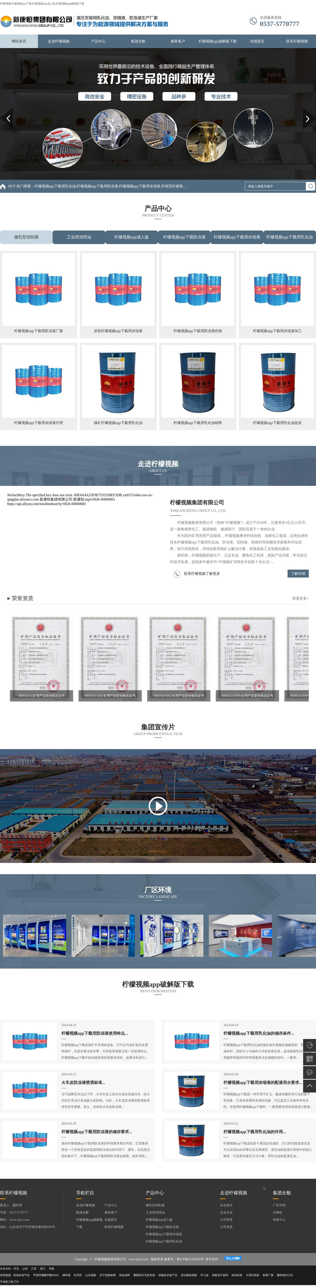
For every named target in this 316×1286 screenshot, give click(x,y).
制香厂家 (268, 1275)
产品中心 (98, 41)
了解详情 (298, 573)
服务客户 (178, 41)
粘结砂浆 (237, 1275)
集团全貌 (138, 41)
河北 (16, 1268)
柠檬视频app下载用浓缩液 (237, 237)
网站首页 (19, 41)
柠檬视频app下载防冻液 (184, 237)
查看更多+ (300, 598)
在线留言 (257, 41)
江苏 (34, 1268)
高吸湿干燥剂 (220, 1275)
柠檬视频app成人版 (131, 237)
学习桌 (204, 1275)
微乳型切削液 (26, 237)
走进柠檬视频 (59, 41)
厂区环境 (279, 1205)
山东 (25, 1268)
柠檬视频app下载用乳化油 (289, 237)
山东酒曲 (90, 1275)
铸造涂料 (124, 1275)
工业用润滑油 (79, 237)
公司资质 (226, 1227)
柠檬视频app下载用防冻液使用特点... (94, 1033)
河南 (51, 1268)
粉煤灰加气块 (22, 1275)
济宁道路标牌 (108, 1275)
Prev (2, 109)
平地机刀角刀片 (9, 1281)
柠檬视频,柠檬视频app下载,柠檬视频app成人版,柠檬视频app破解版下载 (42, 3)
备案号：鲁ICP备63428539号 (184, 1259)
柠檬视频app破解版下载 (217, 41)
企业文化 (226, 1212)
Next (305, 109)
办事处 (277, 1212)
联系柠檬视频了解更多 (196, 574)
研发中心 (279, 1219)
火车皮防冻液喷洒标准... (83, 1082)
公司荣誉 (226, 1219)
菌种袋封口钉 (285, 1275)
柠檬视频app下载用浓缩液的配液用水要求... (262, 1082)
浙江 (42, 1268)
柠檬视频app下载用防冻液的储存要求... (96, 1132)
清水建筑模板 (189, 1275)
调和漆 (66, 1275)
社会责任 (226, 1205)
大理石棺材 (252, 1275)
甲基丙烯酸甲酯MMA (46, 1275)
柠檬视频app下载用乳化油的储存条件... (258, 1033)
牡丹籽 (78, 1275)
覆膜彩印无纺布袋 (144, 1275)
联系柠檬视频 (297, 41)
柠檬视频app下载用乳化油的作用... (254, 1132)
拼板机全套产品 (167, 1275)
